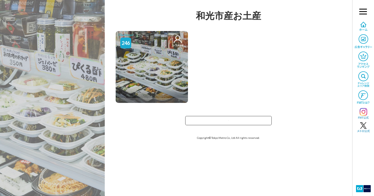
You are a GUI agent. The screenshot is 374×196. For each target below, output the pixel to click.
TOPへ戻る (228, 122)
